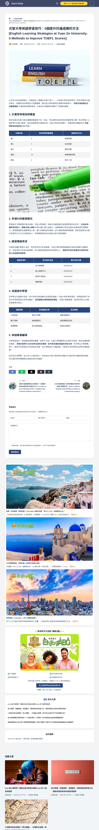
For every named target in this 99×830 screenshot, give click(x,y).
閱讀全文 (74, 514)
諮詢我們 (58, 690)
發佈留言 (15, 451)
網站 (67, 418)
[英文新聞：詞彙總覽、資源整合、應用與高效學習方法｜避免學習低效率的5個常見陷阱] (72, 772)
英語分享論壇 (17, 3)
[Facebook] (13, 372)
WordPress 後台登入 (15, 739)
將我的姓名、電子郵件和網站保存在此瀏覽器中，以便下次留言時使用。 (34, 445)
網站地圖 (26, 739)
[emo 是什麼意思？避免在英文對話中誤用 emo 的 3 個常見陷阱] (26, 772)
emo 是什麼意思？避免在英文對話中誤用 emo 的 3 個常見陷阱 (29, 704)
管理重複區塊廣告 (37, 739)
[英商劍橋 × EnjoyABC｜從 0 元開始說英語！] (49, 592)
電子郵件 (42, 418)
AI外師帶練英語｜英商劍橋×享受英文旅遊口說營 (22, 563)
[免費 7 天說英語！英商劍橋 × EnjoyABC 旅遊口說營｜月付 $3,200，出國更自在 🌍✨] (49, 487)
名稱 (12, 418)
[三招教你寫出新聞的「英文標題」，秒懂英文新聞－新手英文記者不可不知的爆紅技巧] (26, 811)
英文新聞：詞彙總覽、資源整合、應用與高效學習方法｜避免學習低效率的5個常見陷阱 (37, 708)
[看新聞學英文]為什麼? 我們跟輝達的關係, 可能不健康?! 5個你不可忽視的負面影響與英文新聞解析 (40, 722)
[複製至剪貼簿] (48, 372)
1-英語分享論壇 (60, 44)
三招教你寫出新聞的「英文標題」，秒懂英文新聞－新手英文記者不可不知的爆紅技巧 (36, 713)
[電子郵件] (40, 372)
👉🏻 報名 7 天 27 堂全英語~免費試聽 (74, 3)
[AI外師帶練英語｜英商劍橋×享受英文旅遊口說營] (49, 539)
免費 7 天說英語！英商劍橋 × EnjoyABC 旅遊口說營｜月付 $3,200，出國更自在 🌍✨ (35, 511)
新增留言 (14, 425)
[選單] (92, 3)
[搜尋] (57, 3)
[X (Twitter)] (32, 372)
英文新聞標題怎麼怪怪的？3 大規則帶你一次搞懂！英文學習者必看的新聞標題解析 (35, 717)
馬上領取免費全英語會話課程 (49, 685)
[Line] (22, 372)
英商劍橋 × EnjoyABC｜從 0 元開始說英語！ (21, 618)
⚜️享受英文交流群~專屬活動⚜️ (49, 631)
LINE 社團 (49, 690)
